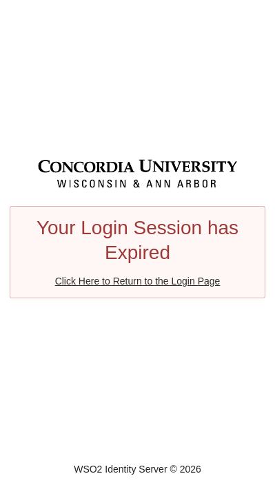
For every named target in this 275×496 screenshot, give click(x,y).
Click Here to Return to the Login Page (138, 281)
